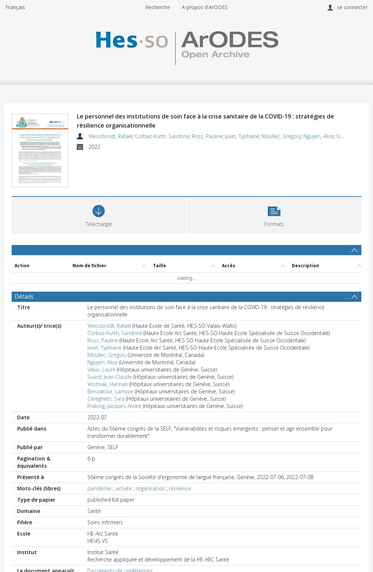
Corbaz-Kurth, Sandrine (162, 136)
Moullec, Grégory (281, 136)
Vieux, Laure (101, 369)
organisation (150, 488)
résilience (180, 488)
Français (15, 7)
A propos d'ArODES (205, 7)
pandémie (99, 488)
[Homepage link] (186, 46)
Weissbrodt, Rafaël (110, 136)
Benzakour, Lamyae (110, 391)
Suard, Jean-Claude (109, 376)
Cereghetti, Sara (106, 398)
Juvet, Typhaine (242, 136)
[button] (274, 214)
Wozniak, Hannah (107, 384)
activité (123, 488)
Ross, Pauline (207, 136)
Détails (24, 296)
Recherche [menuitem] (157, 7)
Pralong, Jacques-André (114, 405)
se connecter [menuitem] (352, 7)
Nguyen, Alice (318, 136)
